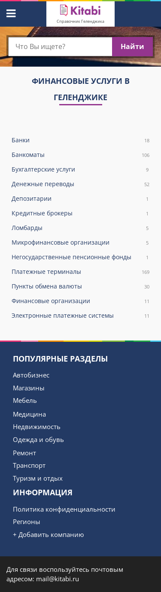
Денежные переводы (80, 184)
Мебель (25, 400)
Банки (80, 140)
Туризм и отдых (38, 478)
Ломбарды (80, 228)
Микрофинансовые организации (80, 242)
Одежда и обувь (38, 439)
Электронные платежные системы (80, 315)
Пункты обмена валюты (80, 286)
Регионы (26, 521)
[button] (9, 12)
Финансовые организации (80, 301)
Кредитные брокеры (80, 213)
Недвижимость (37, 426)
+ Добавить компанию (48, 534)
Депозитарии (80, 198)
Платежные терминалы (80, 271)
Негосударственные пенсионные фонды (80, 257)
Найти (132, 46)
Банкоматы (80, 155)
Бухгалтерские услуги (80, 169)
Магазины (29, 387)
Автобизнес (31, 375)
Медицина (29, 414)
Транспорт (29, 465)
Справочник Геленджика (80, 21)
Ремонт (24, 452)
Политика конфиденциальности (64, 509)
